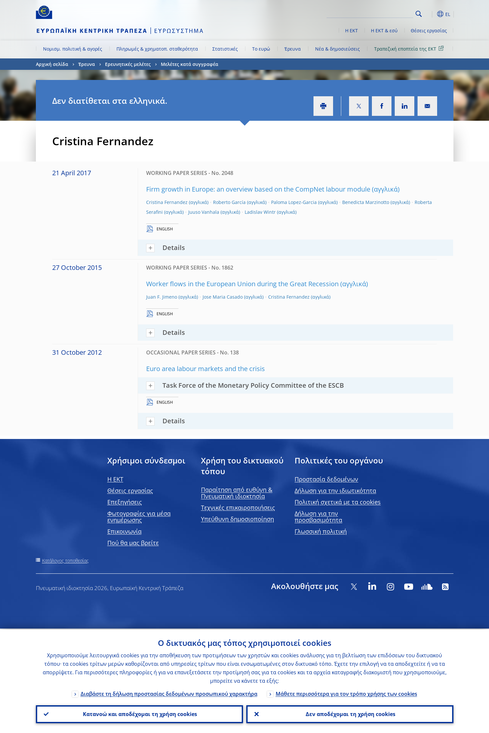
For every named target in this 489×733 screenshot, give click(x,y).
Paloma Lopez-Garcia (294, 202)
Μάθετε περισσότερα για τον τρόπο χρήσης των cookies (346, 692)
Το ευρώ (261, 49)
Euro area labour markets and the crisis (205, 368)
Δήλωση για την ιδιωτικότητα (335, 490)
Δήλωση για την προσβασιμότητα (318, 516)
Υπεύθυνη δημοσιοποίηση (237, 519)
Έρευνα (292, 49)
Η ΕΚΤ (351, 30)
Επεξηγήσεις (124, 502)
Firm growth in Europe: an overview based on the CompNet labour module (258, 189)
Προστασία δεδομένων (326, 479)
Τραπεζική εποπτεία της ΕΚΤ (410, 48)
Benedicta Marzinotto (365, 202)
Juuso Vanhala (203, 212)
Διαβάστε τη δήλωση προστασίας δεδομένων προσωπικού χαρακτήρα (169, 692)
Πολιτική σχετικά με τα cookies (338, 502)
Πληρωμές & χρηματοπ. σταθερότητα (157, 49)
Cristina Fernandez (167, 202)
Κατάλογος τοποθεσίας (65, 560)
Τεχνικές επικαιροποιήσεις (238, 507)
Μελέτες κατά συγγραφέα (189, 64)
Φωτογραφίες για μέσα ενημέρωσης (139, 516)
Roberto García (229, 202)
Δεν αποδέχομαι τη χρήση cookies (350, 713)
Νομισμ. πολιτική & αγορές (72, 49)
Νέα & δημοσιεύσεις (337, 49)
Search (418, 14)
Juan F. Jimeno (161, 297)
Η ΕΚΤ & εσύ (384, 30)
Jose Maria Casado (223, 297)
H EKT (115, 479)
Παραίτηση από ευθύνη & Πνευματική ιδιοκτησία (236, 493)
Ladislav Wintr (260, 212)
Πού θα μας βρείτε (133, 543)
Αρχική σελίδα (52, 64)
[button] (430, 14)
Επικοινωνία (124, 531)
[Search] (380, 13)
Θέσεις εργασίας (429, 30)
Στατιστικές (225, 49)
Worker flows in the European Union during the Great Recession (242, 283)
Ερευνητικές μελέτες (128, 64)
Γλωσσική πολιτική (321, 531)
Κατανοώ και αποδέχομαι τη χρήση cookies (139, 713)
